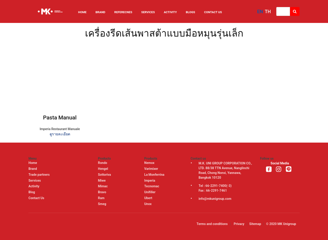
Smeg (102, 204)
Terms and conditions (212, 224)
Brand (100, 12)
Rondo (103, 163)
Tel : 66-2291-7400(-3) (215, 186)
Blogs (190, 12)
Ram (101, 198)
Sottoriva (105, 174)
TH (268, 11)
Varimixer (151, 169)
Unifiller (150, 192)
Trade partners (39, 174)
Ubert (148, 198)
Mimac (103, 186)
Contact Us (213, 12)
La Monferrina (154, 174)
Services (148, 12)
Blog (31, 192)
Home (82, 12)
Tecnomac (152, 186)
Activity (170, 12)
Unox (148, 204)
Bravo (102, 192)
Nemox (149, 163)
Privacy (239, 224)
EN (260, 11)
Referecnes (123, 12)
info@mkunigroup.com (215, 198)
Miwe (102, 180)
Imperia (150, 180)
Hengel (103, 169)
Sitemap (255, 224)
